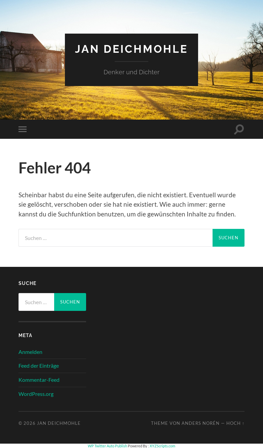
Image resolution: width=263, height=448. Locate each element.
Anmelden (30, 352)
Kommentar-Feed (39, 379)
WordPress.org (35, 394)
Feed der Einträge (38, 365)
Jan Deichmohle (131, 49)
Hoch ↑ (235, 423)
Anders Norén (201, 423)
